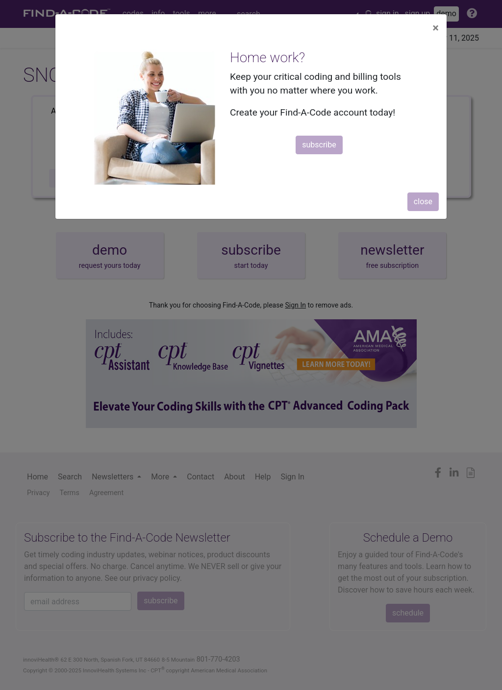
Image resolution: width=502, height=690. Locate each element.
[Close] (436, 28)
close (423, 201)
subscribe (319, 144)
